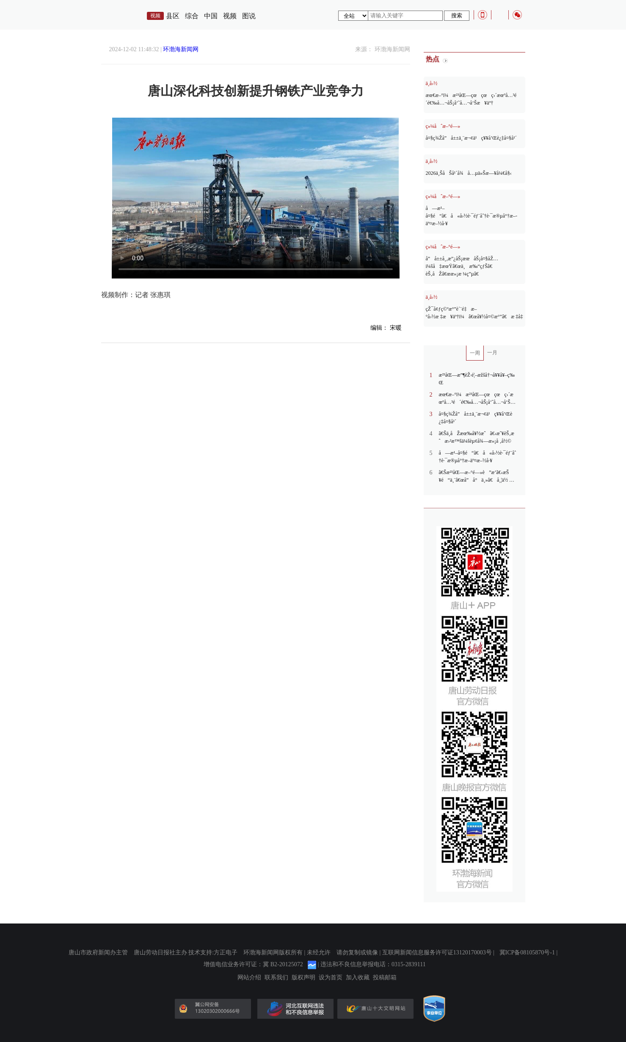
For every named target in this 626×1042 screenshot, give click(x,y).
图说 (249, 15)
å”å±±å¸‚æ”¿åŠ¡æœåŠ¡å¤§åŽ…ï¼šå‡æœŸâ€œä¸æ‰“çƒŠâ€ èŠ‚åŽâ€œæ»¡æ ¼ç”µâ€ (462, 266)
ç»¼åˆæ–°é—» (443, 126)
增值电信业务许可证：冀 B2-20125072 (253, 964)
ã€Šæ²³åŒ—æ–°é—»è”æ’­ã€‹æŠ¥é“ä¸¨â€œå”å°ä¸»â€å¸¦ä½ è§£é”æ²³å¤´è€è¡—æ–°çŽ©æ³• (476, 476)
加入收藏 (358, 978)
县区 (172, 15)
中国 (211, 15)
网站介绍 (249, 978)
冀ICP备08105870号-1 (527, 952)
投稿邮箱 (385, 978)
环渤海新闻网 (181, 49)
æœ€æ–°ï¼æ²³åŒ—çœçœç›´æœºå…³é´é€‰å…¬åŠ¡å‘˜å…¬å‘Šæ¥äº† (473, 99)
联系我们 (276, 978)
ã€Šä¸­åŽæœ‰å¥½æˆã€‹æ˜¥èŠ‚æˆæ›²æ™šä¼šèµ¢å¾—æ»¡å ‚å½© (476, 437)
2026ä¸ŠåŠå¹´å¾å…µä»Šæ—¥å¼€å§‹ (469, 173)
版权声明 (303, 978)
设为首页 (330, 978)
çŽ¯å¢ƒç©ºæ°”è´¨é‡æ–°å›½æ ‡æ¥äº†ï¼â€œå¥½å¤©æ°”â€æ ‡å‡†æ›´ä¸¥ (474, 313)
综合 (192, 15)
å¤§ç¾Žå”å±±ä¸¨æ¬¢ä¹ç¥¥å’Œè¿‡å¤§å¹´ (471, 138)
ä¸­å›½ (432, 83)
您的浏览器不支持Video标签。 (256, 198)
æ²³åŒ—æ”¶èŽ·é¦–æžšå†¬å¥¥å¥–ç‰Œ (477, 379)
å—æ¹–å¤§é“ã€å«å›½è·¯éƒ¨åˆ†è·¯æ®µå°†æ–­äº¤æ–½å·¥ (471, 215)
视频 (230, 15)
